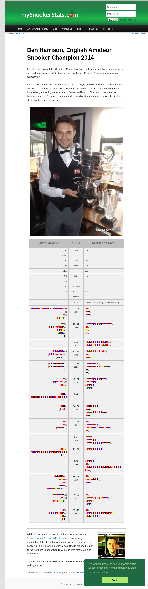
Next (144, 34)
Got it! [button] (115, 580)
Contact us (67, 29)
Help (79, 29)
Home (19, 29)
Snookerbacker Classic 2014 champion (47, 538)
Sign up (132, 19)
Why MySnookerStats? (37, 29)
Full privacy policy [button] (98, 572)
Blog (55, 29)
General (51, 573)
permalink (81, 573)
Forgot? (123, 19)
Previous (134, 34)
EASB (117, 229)
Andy (60, 573)
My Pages (108, 29)
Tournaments (92, 29)
